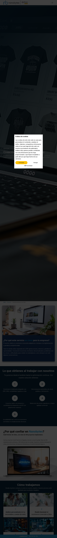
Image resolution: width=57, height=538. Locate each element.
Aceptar (21, 162)
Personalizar (28, 165)
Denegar (35, 162)
